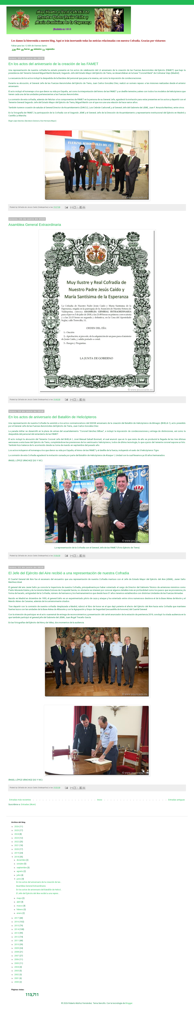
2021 (16, 845)
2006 (16, 959)
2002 (16, 974)
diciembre (21, 860)
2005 (16, 963)
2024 (16, 834)
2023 (16, 838)
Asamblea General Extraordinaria (34, 225)
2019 (16, 853)
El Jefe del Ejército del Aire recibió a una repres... (38, 893)
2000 (16, 982)
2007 (16, 956)
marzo (20, 906)
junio (19, 879)
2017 (16, 918)
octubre (20, 864)
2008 (16, 952)
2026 (16, 826)
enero (19, 913)
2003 (16, 971)
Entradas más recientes (20, 800)
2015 (16, 925)
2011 (16, 940)
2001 (16, 978)
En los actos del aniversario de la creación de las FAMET (53, 64)
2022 (16, 842)
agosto (20, 871)
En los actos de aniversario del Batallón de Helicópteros (52, 417)
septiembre (22, 868)
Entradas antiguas (176, 800)
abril (19, 902)
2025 (16, 830)
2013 (16, 933)
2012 (16, 937)
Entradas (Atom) (28, 804)
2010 (16, 944)
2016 (16, 922)
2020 (16, 849)
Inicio (99, 800)
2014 (16, 929)
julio (19, 875)
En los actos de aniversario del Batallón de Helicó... (39, 890)
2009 (16, 948)
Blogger (128, 1003)
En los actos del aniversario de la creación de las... (39, 882)
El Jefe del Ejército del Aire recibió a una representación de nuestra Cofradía (68, 573)
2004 (16, 967)
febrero (20, 909)
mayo (19, 898)
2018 (16, 857)
